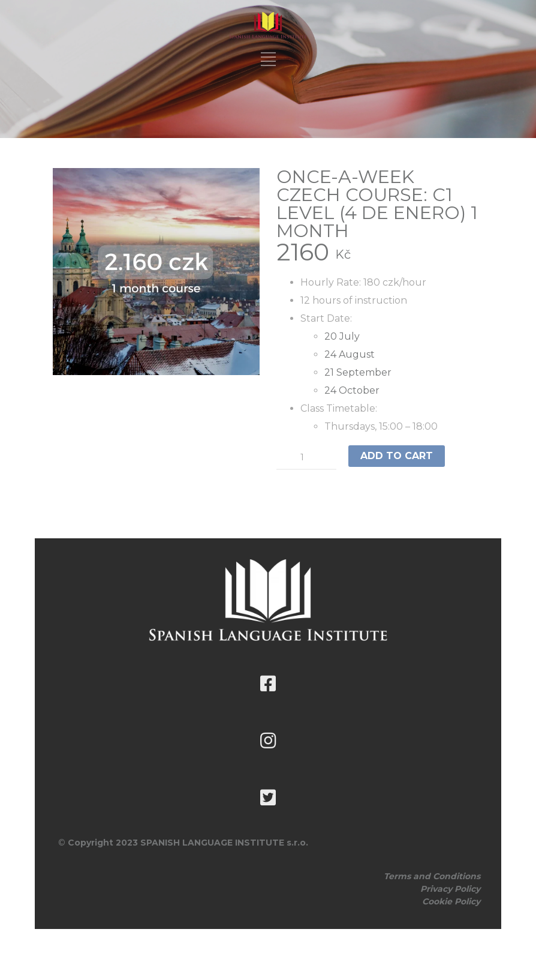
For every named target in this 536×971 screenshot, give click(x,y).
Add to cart (396, 455)
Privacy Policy (450, 888)
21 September (358, 372)
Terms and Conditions (432, 876)
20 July (342, 336)
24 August (349, 354)
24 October (352, 390)
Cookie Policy (451, 901)
